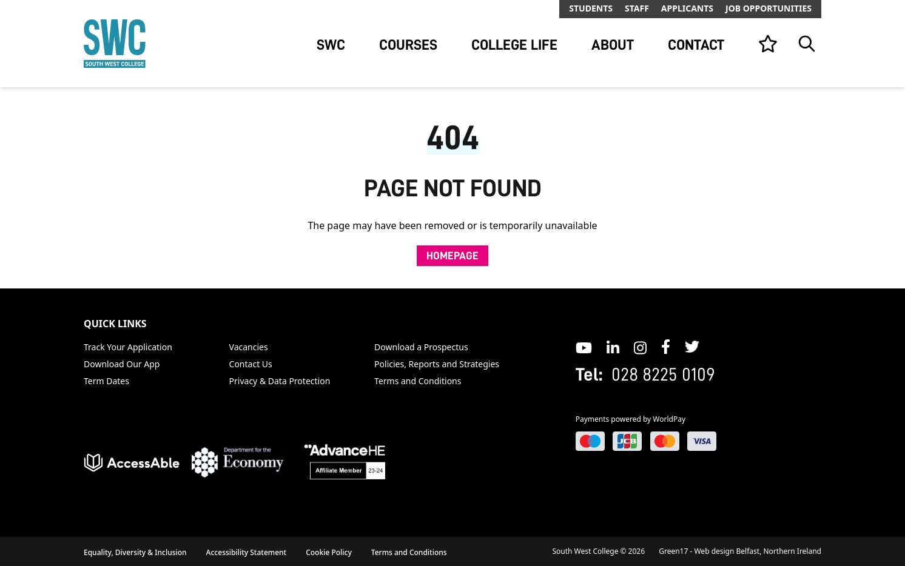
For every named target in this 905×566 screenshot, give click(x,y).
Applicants (687, 8)
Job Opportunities (768, 8)
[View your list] (767, 43)
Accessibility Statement (246, 552)
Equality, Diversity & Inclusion (135, 552)
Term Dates (106, 381)
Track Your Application (128, 347)
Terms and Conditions (417, 381)
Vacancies (248, 347)
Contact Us (250, 364)
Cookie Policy (329, 552)
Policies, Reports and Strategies (436, 364)
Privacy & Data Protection (280, 381)
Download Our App (122, 364)
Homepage (452, 255)
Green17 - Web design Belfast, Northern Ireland (740, 551)
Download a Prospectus (421, 347)
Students (591, 8)
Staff (637, 8)
